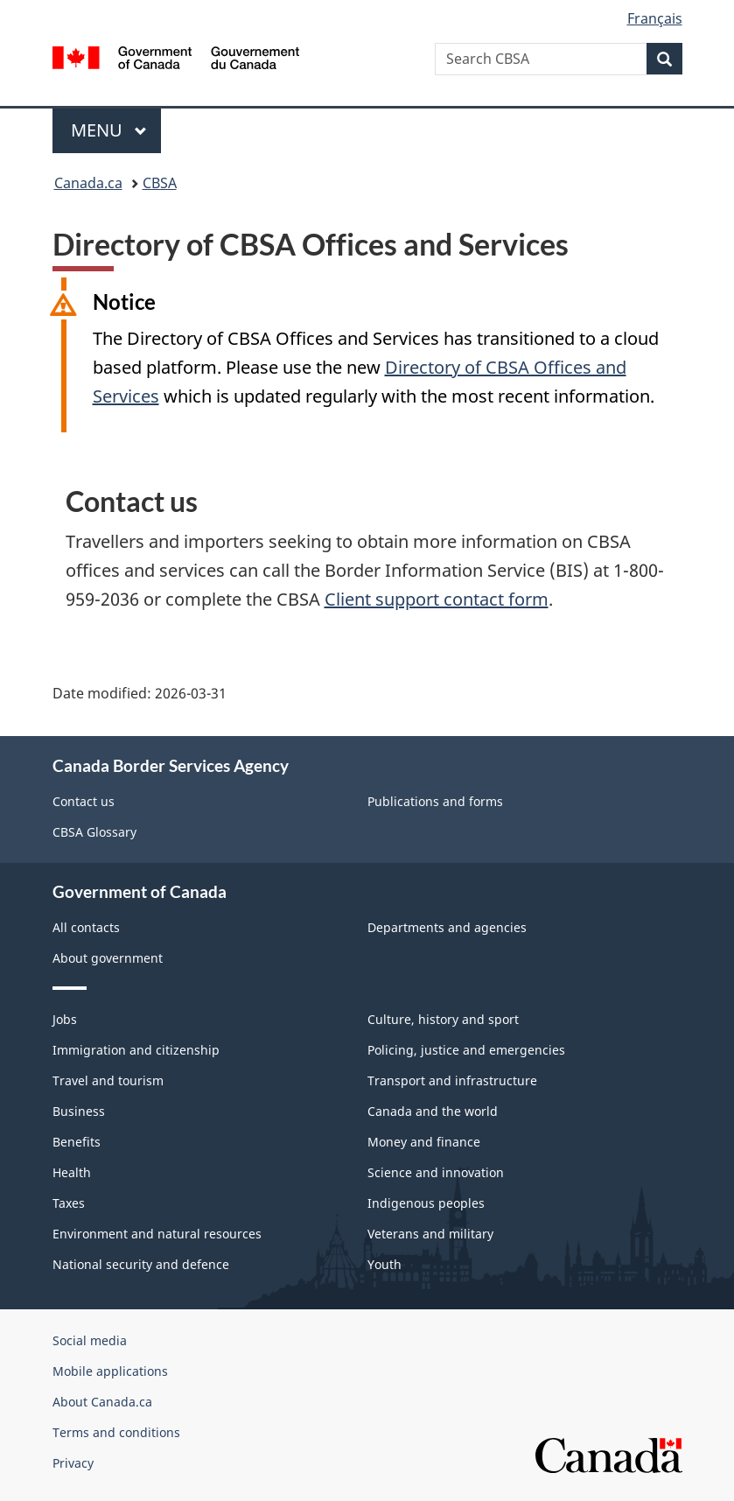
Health (71, 1172)
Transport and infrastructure (452, 1080)
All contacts (86, 927)
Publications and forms (435, 801)
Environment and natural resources (157, 1233)
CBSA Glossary (94, 832)
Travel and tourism (108, 1080)
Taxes (68, 1203)
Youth (384, 1264)
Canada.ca (88, 183)
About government (107, 958)
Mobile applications (110, 1371)
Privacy (73, 1463)
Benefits (76, 1141)
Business (78, 1111)
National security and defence (140, 1264)
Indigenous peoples (426, 1203)
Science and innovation (435, 1172)
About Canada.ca (102, 1401)
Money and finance (423, 1141)
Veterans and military (430, 1233)
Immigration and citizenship (136, 1050)
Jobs (64, 1019)
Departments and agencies (447, 927)
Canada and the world (432, 1111)
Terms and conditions (116, 1432)
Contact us (83, 801)
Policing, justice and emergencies (466, 1050)
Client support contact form (437, 599)
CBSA (160, 183)
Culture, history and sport (443, 1019)
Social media (89, 1340)
